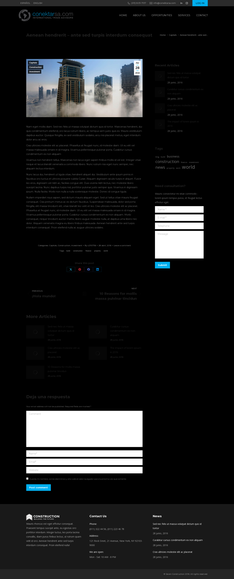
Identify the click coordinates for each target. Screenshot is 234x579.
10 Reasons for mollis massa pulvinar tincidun (64, 369)
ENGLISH (37, 3)
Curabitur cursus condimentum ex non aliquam (122, 331)
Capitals (33, 63)
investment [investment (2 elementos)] (194, 162)
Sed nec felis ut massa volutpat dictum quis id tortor (61, 331)
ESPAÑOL (25, 3)
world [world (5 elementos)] (188, 167)
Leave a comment (122, 245)
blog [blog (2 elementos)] (157, 157)
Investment (34, 72)
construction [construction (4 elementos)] (167, 161)
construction (78, 251)
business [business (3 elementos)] (173, 156)
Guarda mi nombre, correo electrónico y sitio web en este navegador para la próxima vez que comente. (78, 479)
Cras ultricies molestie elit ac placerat (64, 350)
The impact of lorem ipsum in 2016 (125, 350)
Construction (35, 67)
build (68, 251)
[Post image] (35, 331)
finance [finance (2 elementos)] (184, 162)
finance (88, 251)
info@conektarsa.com (162, 3)
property (97, 251)
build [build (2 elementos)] (163, 157)
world (106, 251)
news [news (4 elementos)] (160, 167)
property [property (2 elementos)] (170, 168)
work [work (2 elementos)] (178, 168)
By (90, 245)
